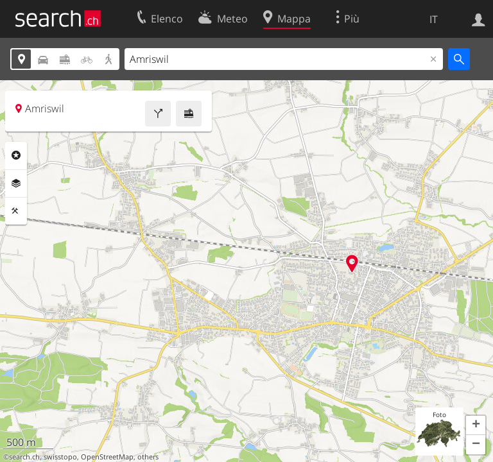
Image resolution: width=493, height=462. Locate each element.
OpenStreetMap (107, 456)
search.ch (24, 456)
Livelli (16, 183)
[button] (475, 425)
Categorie (16, 155)
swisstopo (60, 456)
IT (433, 19)
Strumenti (16, 211)
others (148, 456)
